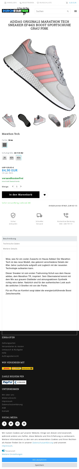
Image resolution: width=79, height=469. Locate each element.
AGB (4, 408)
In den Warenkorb (20, 194)
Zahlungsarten (9, 343)
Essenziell (10, 451)
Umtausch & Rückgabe (12, 349)
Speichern (39, 465)
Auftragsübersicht (10, 356)
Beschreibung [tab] (9, 238)
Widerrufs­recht (9, 398)
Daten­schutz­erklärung (12, 404)
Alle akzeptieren (39, 460)
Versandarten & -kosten (13, 346)
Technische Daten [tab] (11, 243)
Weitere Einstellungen (12, 454)
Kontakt (5, 411)
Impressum (7, 401)
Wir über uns (8, 395)
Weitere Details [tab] (10, 248)
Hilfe (4, 353)
